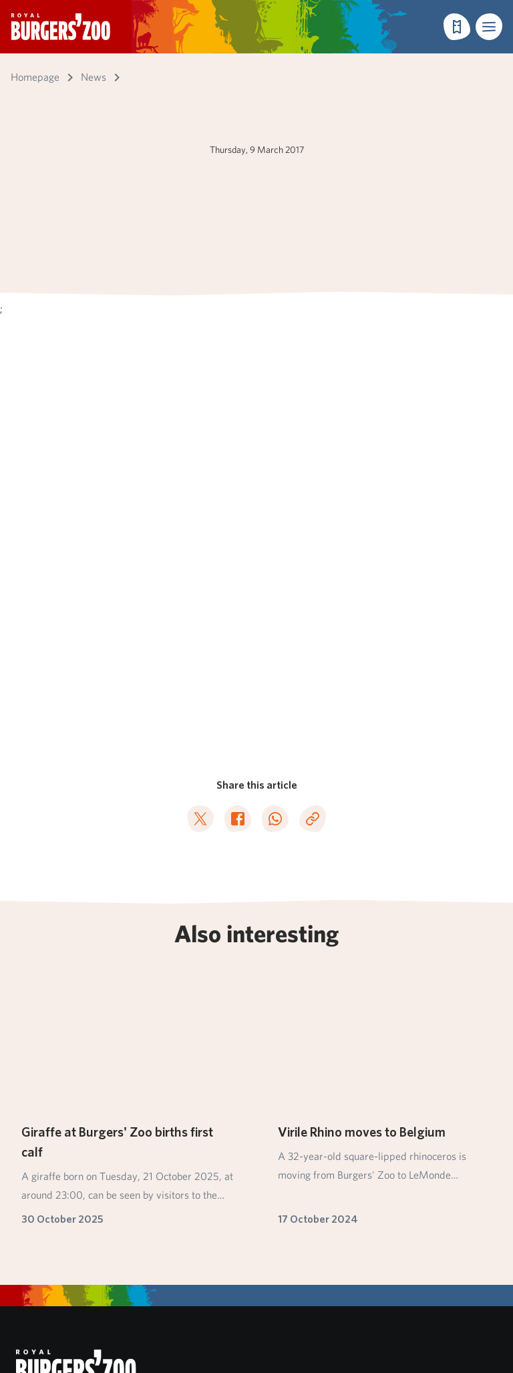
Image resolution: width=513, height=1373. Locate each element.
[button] (489, 26)
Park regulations (52, 1213)
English (55, 1285)
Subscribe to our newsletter (95, 974)
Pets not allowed (52, 1232)
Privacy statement (56, 1251)
